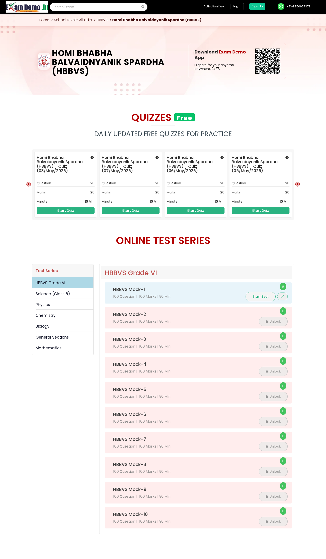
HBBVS (102, 19)
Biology (43, 326)
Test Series (47, 270)
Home (44, 19)
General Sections (52, 337)
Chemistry (46, 315)
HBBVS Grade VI (50, 283)
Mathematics (49, 348)
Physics (43, 304)
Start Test (261, 296)
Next (297, 184)
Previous (28, 184)
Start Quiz (65, 210)
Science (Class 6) (53, 294)
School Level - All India (73, 19)
